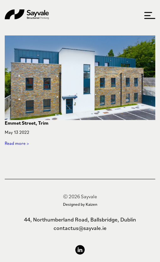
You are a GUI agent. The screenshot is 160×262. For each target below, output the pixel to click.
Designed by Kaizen (80, 204)
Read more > (17, 144)
